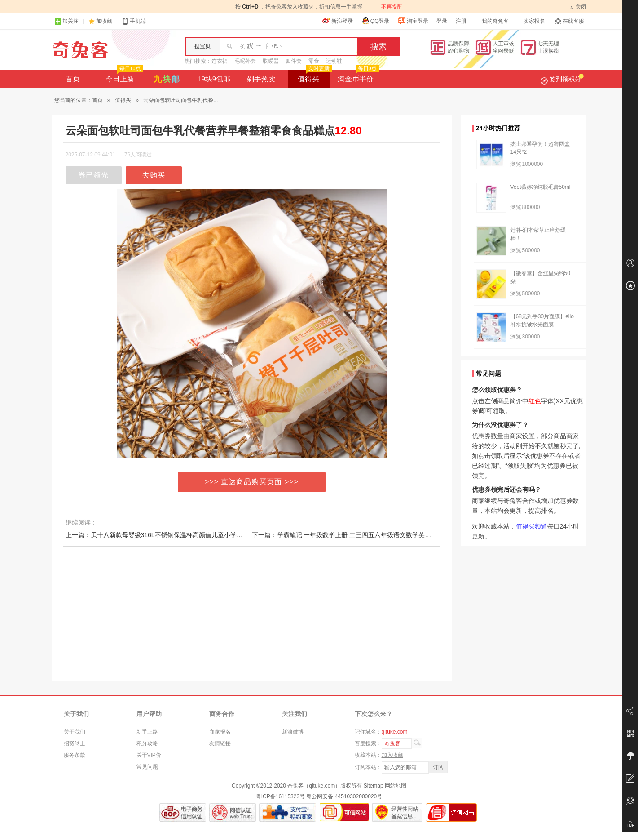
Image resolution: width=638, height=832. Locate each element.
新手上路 (147, 732)
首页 (73, 79)
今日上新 (123, 76)
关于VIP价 (148, 755)
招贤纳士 (74, 743)
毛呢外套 (245, 61)
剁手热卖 (261, 79)
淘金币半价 (357, 76)
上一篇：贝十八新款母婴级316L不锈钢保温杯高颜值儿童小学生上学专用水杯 (173, 534)
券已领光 (93, 175)
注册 (461, 21)
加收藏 (104, 21)
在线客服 (569, 21)
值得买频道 (531, 526)
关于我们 (74, 732)
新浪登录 (337, 20)
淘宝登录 (413, 20)
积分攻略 (147, 743)
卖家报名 (534, 21)
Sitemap (373, 786)
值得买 (314, 76)
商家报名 (220, 732)
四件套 (294, 61)
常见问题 (147, 767)
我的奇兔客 (495, 21)
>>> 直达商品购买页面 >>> (252, 481)
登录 (441, 21)
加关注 (66, 21)
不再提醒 (392, 7)
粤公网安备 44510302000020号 (344, 796)
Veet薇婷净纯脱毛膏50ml (540, 187)
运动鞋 (334, 61)
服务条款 (74, 755)
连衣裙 (219, 61)
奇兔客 (80, 50)
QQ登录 (375, 20)
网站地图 (395, 786)
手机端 (134, 21)
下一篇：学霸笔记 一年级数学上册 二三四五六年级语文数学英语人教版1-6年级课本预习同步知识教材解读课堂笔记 (412, 534)
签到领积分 (562, 79)
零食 (313, 61)
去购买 (153, 175)
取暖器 (271, 61)
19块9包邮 (214, 79)
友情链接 (220, 743)
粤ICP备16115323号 (280, 796)
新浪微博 (293, 732)
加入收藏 (392, 755)
